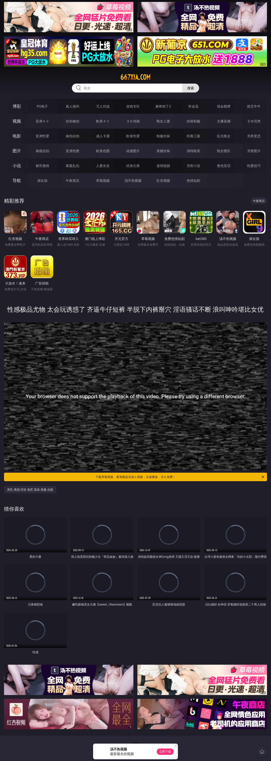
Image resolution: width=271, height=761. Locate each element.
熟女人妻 (163, 121)
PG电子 (42, 106)
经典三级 (193, 136)
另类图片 (254, 151)
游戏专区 (133, 106)
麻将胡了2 (163, 106)
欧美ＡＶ (103, 121)
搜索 (190, 88)
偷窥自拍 (42, 151)
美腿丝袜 (163, 151)
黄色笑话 (223, 165)
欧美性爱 (133, 136)
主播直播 (223, 121)
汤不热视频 (132, 180)
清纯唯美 (193, 151)
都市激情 (42, 165)
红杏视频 (163, 180)
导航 (17, 180)
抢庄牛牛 (254, 106)
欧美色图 (103, 151)
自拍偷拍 (72, 121)
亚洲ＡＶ (42, 121)
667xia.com (135, 77)
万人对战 (103, 106)
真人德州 (72, 106)
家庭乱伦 (72, 165)
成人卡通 (103, 136)
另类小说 (193, 165)
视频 (17, 121)
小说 (17, 165)
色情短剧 (193, 180)
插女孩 (42, 180)
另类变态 (254, 136)
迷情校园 (163, 165)
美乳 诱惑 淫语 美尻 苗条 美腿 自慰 (30, 490)
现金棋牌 (223, 106)
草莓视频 (103, 180)
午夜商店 (72, 180)
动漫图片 (133, 151)
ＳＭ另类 (254, 121)
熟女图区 (223, 151)
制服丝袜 (163, 136)
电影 (17, 136)
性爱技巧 (254, 165)
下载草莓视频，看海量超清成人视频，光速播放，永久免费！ (180, 476)
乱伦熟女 (223, 136)
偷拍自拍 (72, 136)
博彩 (17, 106)
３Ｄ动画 (133, 121)
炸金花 (193, 106)
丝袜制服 (193, 121)
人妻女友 (103, 165)
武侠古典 (133, 165)
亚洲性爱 (42, 136)
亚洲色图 (72, 151)
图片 (17, 151)
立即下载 (165, 752)
